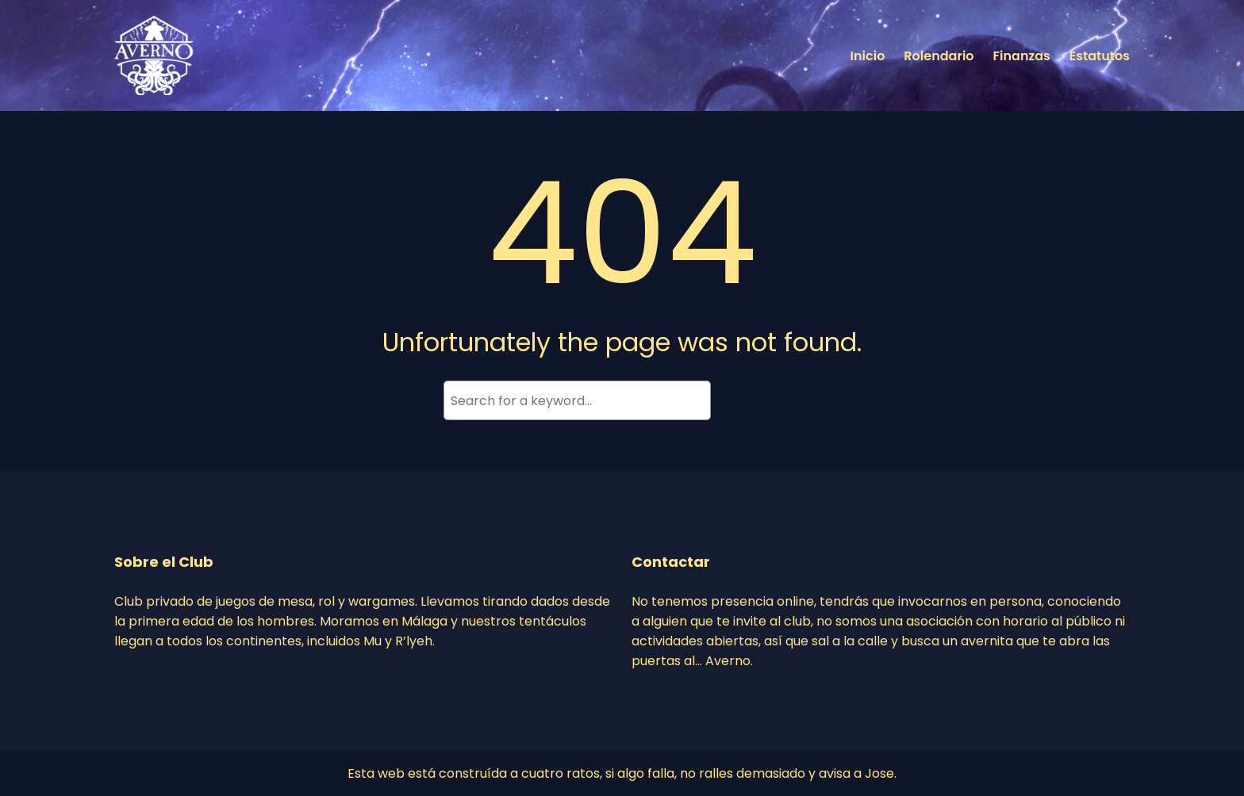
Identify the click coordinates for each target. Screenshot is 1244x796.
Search (760, 401)
